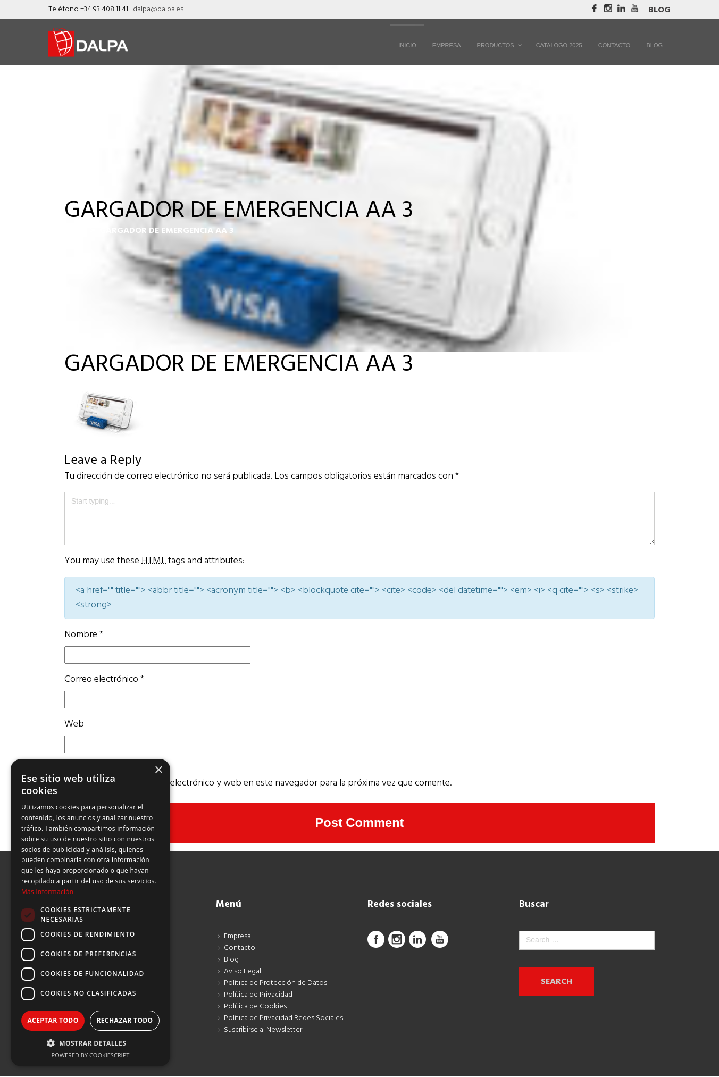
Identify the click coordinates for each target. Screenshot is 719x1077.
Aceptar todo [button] (52, 1020)
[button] (90, 1043)
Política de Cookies (255, 1007)
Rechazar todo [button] (124, 1020)
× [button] (158, 770)
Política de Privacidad (258, 995)
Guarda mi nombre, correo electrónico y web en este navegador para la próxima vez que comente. (258, 783)
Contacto (239, 948)
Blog (659, 10)
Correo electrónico (104, 679)
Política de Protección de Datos (275, 984)
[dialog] (90, 912)
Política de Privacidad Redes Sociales (283, 1019)
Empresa (237, 937)
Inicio (75, 231)
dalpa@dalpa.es (158, 9)
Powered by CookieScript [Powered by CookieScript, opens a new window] (91, 1055)
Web (74, 724)
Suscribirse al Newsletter (263, 1030)
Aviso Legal (242, 972)
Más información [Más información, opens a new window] (47, 891)
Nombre (83, 635)
